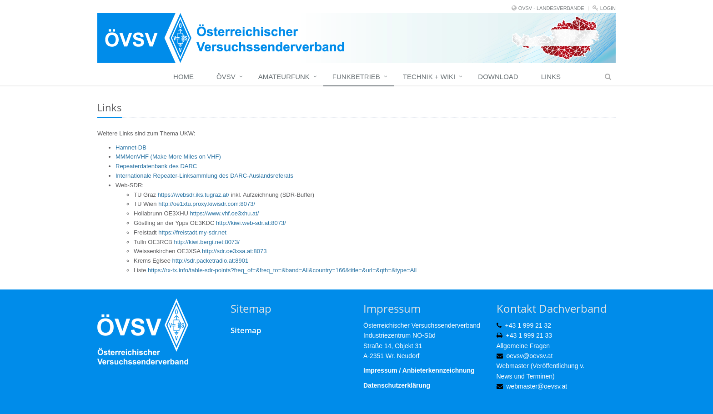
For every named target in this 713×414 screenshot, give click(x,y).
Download (498, 76)
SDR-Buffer (297, 194)
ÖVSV (226, 76)
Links (551, 76)
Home (183, 76)
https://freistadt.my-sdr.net (192, 232)
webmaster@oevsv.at (536, 386)
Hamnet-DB (130, 147)
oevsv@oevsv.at (529, 355)
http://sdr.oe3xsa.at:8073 (234, 251)
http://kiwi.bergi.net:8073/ (207, 242)
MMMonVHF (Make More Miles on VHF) (168, 156)
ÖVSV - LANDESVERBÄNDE (551, 8)
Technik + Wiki (429, 76)
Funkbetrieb (356, 76)
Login (608, 8)
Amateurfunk (284, 76)
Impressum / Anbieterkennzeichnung (419, 370)
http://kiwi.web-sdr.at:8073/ (251, 222)
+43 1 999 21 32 (528, 325)
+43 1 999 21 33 (529, 335)
